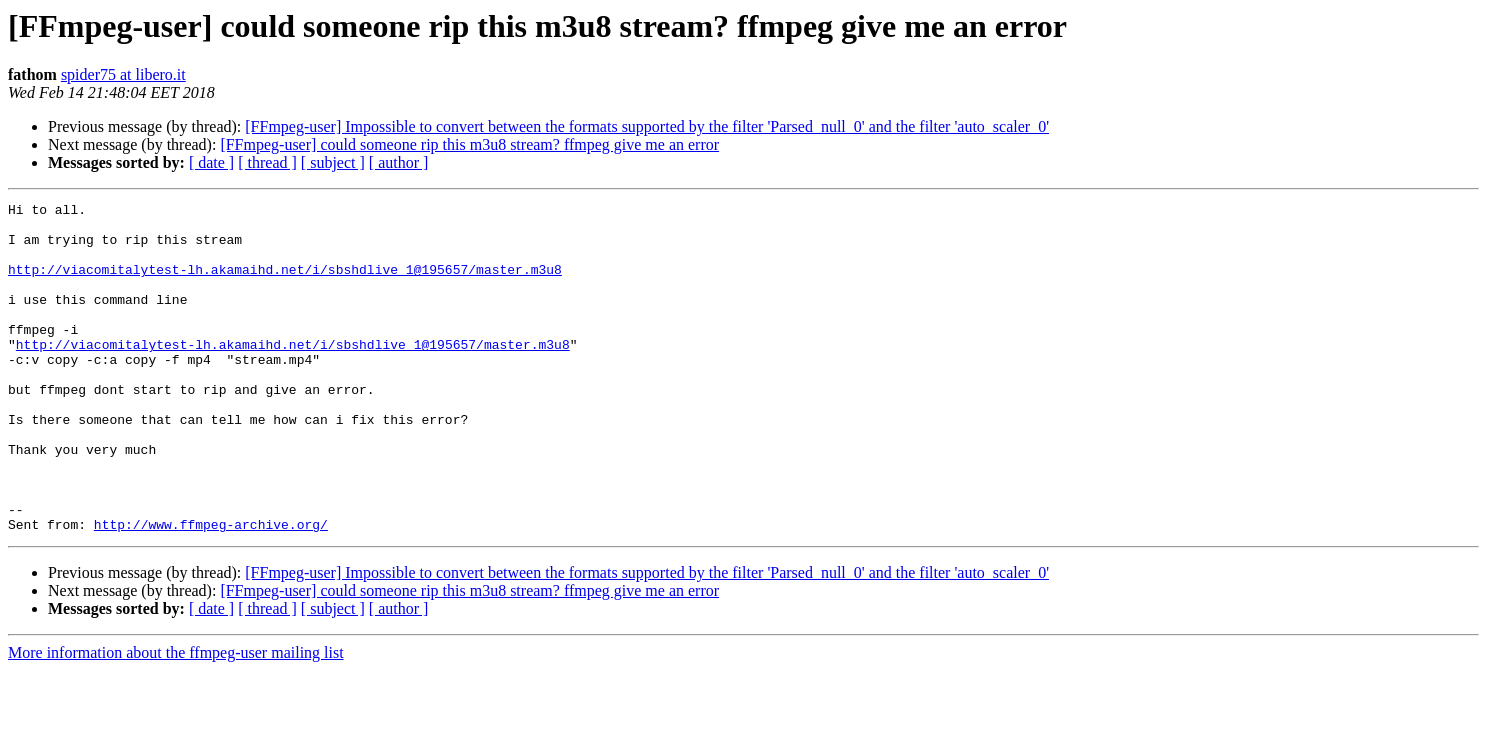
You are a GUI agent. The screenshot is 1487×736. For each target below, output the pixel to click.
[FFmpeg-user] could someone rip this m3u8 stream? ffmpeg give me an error (469, 144)
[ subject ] (333, 162)
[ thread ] (267, 162)
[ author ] (399, 162)
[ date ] (211, 162)
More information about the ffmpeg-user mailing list (176, 718)
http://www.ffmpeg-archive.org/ (211, 590)
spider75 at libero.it (123, 74)
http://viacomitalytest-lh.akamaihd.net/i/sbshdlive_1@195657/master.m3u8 (285, 284)
